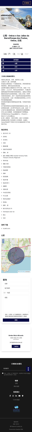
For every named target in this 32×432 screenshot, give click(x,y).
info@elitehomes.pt (16, 342)
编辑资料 (16, 422)
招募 (16, 383)
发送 (16, 320)
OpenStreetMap (22, 271)
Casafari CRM (19, 429)
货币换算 (10, 60)
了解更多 (16, 346)
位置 (9, 63)
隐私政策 (11, 316)
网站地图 (16, 386)
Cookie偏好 (16, 399)
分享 (9, 70)
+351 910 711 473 (16, 338)
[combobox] (16, 292)
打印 (9, 67)
